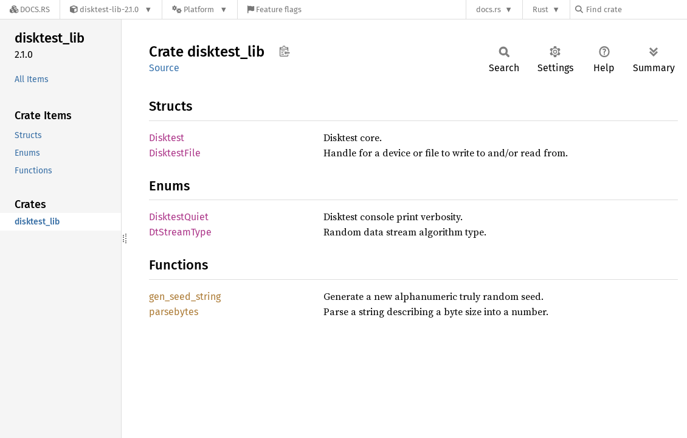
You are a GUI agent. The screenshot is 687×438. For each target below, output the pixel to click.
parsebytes (173, 312)
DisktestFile (175, 153)
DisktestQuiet (179, 217)
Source (164, 68)
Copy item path (284, 51)
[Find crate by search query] (636, 9)
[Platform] (199, 9)
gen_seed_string (185, 296)
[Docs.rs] (30, 9)
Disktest (166, 138)
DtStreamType (180, 232)
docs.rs (488, 9)
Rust (540, 9)
